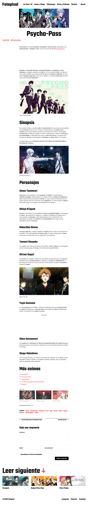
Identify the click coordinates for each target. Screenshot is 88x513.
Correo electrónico (49, 448)
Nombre (21, 448)
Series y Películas (63, 4)
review (36, 412)
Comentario (22, 432)
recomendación (29, 412)
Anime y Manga (39, 4)
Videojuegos (51, 4)
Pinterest (74, 499)
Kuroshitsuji (24, 374)
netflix (60, 411)
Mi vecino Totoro (26, 377)
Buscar (83, 4)
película (65, 411)
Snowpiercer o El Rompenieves (25, 400)
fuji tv (47, 411)
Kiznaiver (24, 384)
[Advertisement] (44, 60)
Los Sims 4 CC (27, 4)
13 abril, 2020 (5, 40)
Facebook (82, 499)
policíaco (21, 412)
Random (74, 4)
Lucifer (37, 400)
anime (27, 411)
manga (55, 411)
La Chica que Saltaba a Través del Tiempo (32, 382)
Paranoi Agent (25, 379)
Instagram (65, 499)
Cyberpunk (41, 411)
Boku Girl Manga (56, 400)
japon (51, 411)
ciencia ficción (34, 411)
